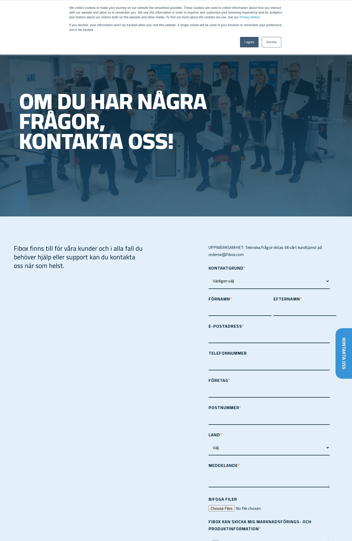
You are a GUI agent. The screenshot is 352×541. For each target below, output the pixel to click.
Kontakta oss (343, 353)
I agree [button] (249, 42)
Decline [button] (271, 42)
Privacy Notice (249, 17)
